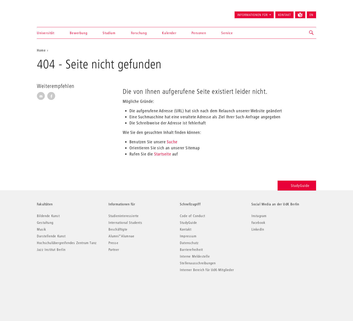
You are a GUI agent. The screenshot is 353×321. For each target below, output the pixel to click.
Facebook (258, 222)
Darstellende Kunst (51, 236)
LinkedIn (257, 229)
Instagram (259, 215)
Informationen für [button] (252, 15)
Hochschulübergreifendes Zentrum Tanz (67, 242)
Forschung (139, 33)
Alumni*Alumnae (122, 236)
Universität (45, 33)
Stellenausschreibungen (198, 263)
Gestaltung (45, 222)
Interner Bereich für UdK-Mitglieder (207, 269)
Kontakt (284, 15)
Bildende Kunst (48, 215)
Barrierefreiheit (191, 249)
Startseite (162, 154)
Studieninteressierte (124, 215)
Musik (41, 229)
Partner (114, 249)
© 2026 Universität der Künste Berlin (60, 288)
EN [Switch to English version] (311, 15)
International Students (125, 222)
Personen (199, 33)
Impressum (188, 236)
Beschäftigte (118, 229)
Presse (113, 242)
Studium (109, 33)
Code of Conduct (192, 215)
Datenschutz (189, 242)
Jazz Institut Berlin (51, 249)
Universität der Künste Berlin (54, 12)
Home (41, 50)
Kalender (169, 33)
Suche (172, 141)
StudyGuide (296, 185)
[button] (311, 32)
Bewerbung (78, 33)
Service (227, 33)
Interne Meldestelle (195, 256)
